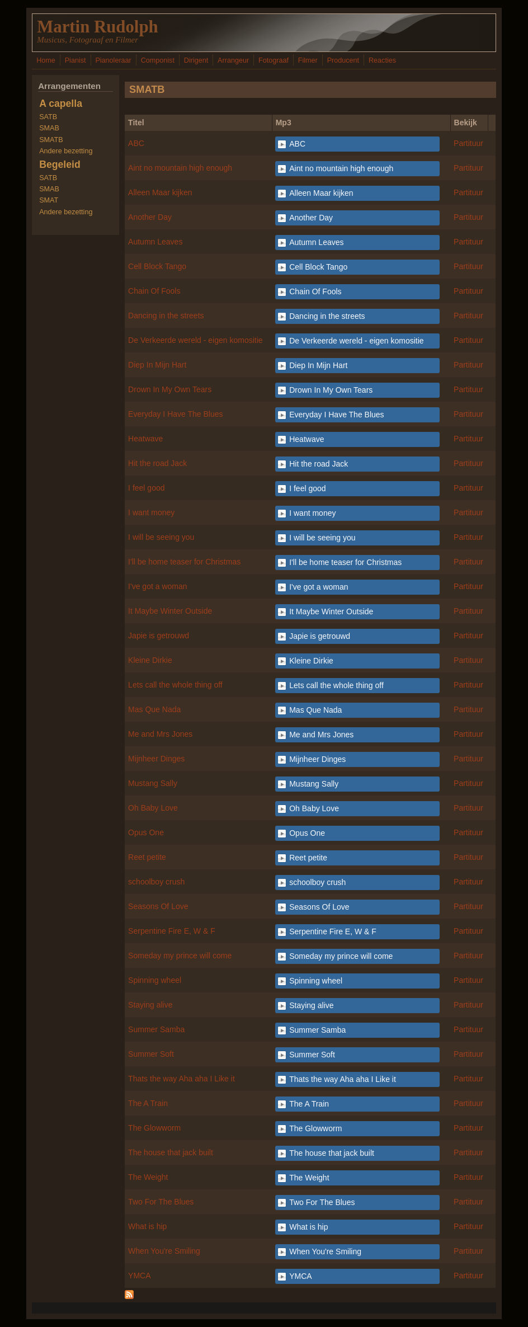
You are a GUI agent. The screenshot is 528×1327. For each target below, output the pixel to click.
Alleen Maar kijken (160, 192)
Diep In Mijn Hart (157, 364)
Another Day (150, 217)
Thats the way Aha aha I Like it (181, 1078)
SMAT (48, 200)
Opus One (146, 832)
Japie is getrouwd (158, 635)
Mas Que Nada (154, 709)
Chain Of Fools (154, 290)
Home (45, 60)
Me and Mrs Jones (160, 734)
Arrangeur (233, 60)
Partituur (468, 143)
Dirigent (196, 60)
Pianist (75, 60)
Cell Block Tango (157, 266)
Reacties (382, 60)
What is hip (147, 1226)
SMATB (51, 140)
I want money (151, 512)
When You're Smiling (164, 1250)
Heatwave (145, 438)
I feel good (146, 487)
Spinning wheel (154, 980)
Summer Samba (156, 1029)
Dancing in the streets (166, 315)
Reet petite (147, 857)
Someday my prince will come (180, 955)
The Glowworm (154, 1127)
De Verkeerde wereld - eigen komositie (195, 340)
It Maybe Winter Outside (170, 610)
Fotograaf (273, 60)
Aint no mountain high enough (180, 167)
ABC (136, 143)
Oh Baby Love (153, 807)
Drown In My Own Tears (169, 389)
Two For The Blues (161, 1201)
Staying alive (150, 1004)
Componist (158, 60)
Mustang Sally (152, 783)
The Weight (148, 1177)
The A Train (148, 1103)
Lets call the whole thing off (175, 684)
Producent (343, 60)
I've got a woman (157, 586)
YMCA (139, 1275)
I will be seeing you (161, 537)
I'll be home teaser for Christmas (184, 561)
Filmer (308, 60)
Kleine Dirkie (150, 660)
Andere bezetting (65, 151)
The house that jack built (170, 1152)
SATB (48, 117)
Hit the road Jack (157, 463)
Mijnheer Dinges (156, 758)
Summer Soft (151, 1054)
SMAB (49, 128)
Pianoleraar (113, 60)
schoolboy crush (156, 881)
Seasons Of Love (158, 906)
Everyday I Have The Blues (175, 414)
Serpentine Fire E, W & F (171, 930)
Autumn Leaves (155, 241)
